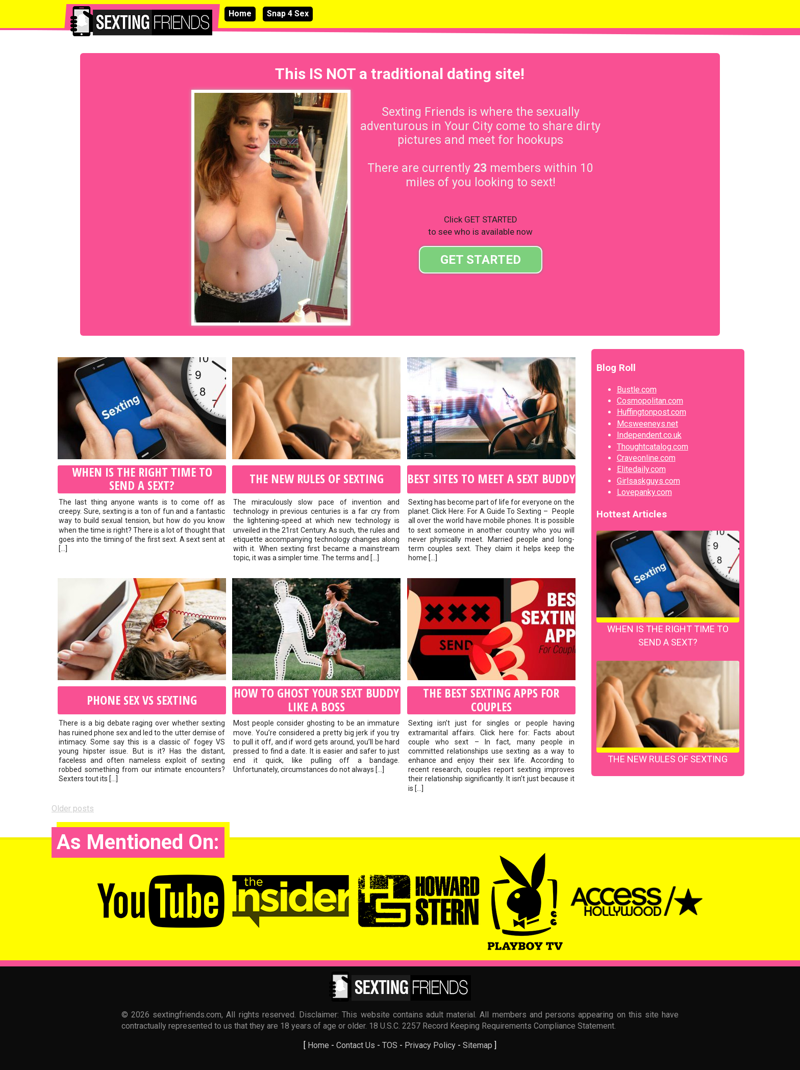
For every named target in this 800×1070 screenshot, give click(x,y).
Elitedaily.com (641, 469)
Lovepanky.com (644, 492)
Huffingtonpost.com (651, 412)
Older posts (73, 808)
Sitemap (477, 1045)
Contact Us (355, 1045)
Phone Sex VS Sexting (142, 700)
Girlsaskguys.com (648, 481)
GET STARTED (480, 260)
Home (240, 13)
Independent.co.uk (649, 435)
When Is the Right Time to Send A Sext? (142, 478)
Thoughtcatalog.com (652, 447)
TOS (389, 1045)
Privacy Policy (430, 1045)
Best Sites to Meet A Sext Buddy (491, 478)
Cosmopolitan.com (650, 401)
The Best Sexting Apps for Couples (491, 699)
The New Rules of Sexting (316, 478)
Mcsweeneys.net (647, 424)
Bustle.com (637, 389)
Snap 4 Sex (288, 13)
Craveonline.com (646, 458)
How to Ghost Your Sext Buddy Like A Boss (316, 699)
